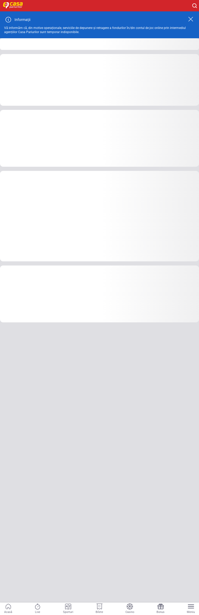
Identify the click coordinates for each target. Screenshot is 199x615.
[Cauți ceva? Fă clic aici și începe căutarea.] (194, 5)
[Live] (37, 608)
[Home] (15, 6)
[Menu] (191, 608)
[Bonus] (160, 608)
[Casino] (129, 608)
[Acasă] (8, 608)
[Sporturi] (68, 608)
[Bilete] (99, 608)
